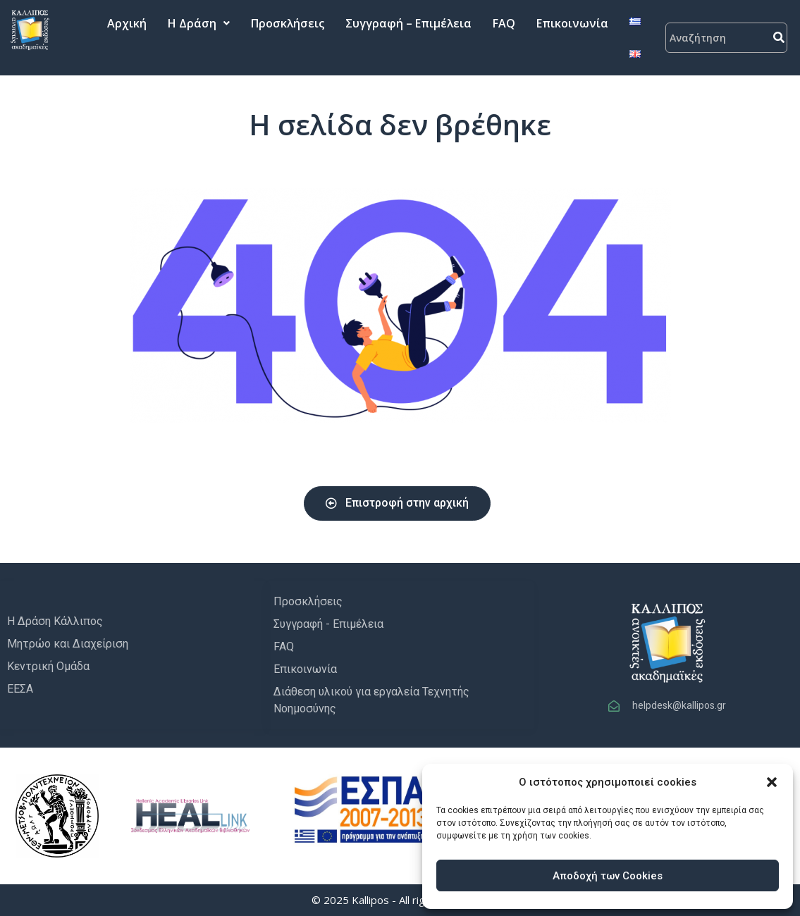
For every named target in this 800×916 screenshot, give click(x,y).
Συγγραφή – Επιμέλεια (408, 23)
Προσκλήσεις (287, 23)
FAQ (504, 23)
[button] (772, 782)
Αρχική (127, 23)
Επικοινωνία (572, 23)
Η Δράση (199, 23)
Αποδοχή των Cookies (608, 875)
